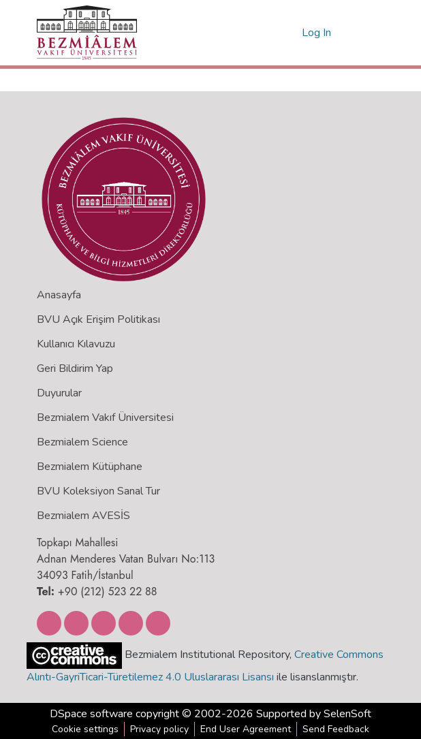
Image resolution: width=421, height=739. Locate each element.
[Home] (87, 32)
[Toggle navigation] (365, 33)
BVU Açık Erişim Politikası (98, 319)
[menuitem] (289, 33)
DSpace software (91, 713)
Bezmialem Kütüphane (89, 466)
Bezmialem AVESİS (83, 515)
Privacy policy (159, 729)
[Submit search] (269, 33)
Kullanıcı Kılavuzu (76, 344)
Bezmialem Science (82, 442)
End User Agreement (245, 729)
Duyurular (59, 393)
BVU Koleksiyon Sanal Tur (98, 491)
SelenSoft (347, 713)
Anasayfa (59, 294)
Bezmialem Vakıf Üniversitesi (105, 417)
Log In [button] (317, 32)
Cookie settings (85, 729)
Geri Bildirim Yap (75, 368)
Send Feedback (335, 729)
